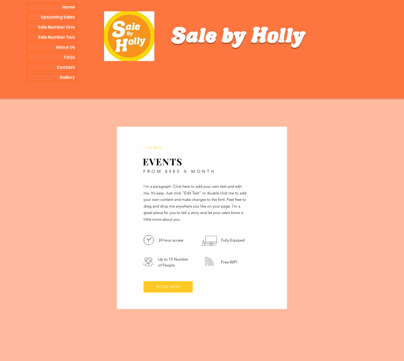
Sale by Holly (238, 37)
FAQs (69, 57)
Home (68, 7)
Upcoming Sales (58, 17)
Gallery (67, 77)
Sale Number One (56, 27)
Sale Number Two (56, 37)
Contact (66, 67)
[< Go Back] (152, 147)
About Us (65, 47)
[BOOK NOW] (168, 287)
